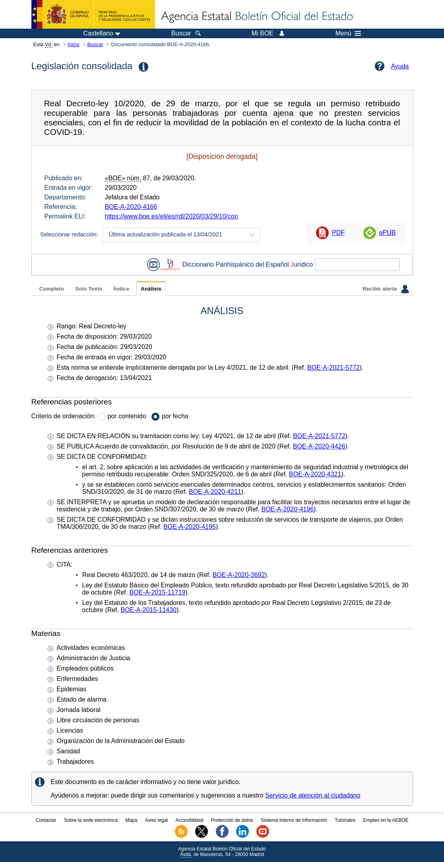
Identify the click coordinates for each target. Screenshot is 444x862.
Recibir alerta (386, 289)
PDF (338, 232)
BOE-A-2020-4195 (189, 526)
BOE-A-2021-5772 (333, 367)
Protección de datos (232, 820)
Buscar (95, 44)
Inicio (73, 44)
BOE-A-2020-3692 (239, 574)
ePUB (387, 232)
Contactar (45, 820)
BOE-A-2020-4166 (131, 206)
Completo (51, 289)
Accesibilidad (190, 820)
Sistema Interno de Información (294, 820)
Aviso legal (156, 820)
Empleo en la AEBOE (385, 820)
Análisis (151, 289)
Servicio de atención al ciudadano (312, 795)
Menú (348, 33)
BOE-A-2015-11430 (148, 610)
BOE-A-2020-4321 (315, 474)
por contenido (126, 416)
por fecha (175, 416)
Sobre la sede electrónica (91, 820)
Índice (121, 289)
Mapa (131, 820)
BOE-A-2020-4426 (319, 446)
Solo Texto (88, 289)
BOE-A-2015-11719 (158, 592)
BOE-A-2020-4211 (215, 491)
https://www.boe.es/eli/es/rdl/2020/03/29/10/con (171, 216)
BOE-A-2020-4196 (287, 509)
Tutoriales (345, 820)
